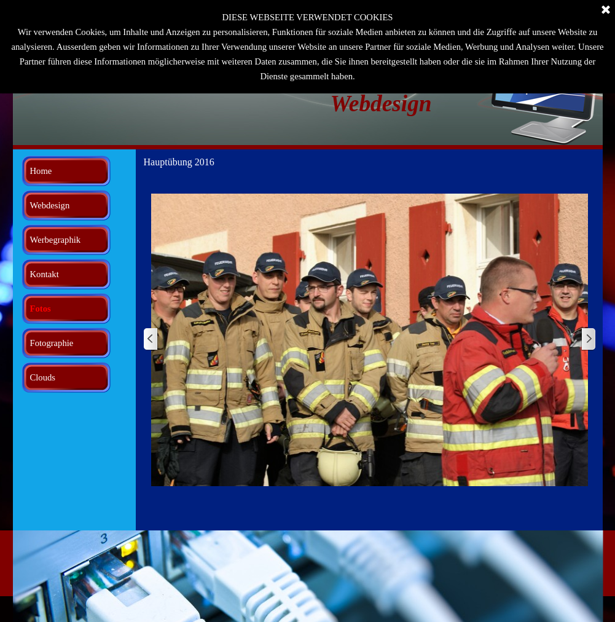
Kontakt (44, 274)
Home (41, 171)
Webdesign (50, 205)
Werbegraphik (55, 240)
